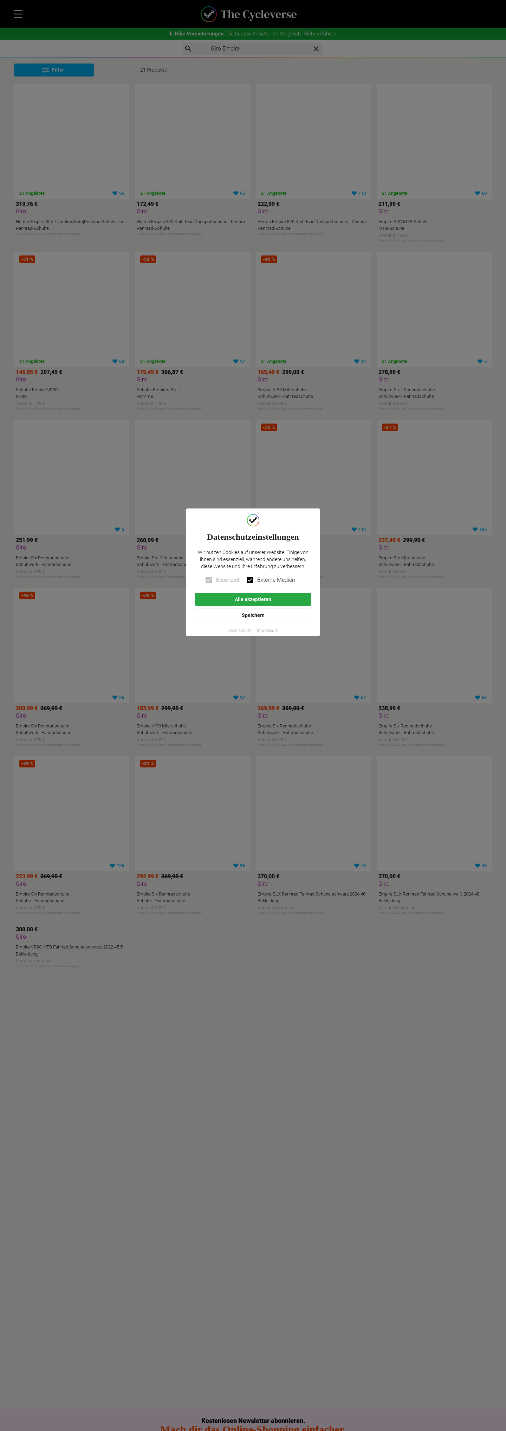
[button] (239, 630)
